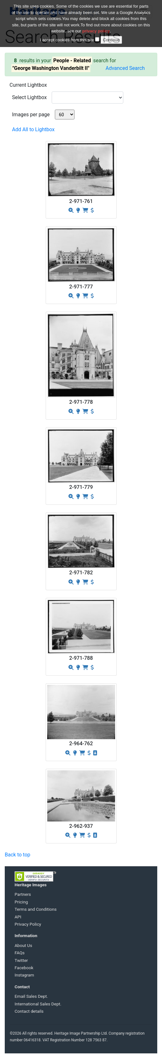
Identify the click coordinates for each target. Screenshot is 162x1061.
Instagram (24, 974)
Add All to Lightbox (33, 129)
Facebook (24, 967)
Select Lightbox (29, 97)
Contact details (29, 1011)
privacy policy (96, 27)
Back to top (17, 855)
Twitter (21, 960)
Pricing (21, 901)
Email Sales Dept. (31, 996)
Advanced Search (125, 68)
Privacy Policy (28, 924)
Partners (23, 894)
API (18, 916)
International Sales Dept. (38, 1003)
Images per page (31, 115)
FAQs (20, 952)
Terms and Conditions (36, 909)
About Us (23, 945)
